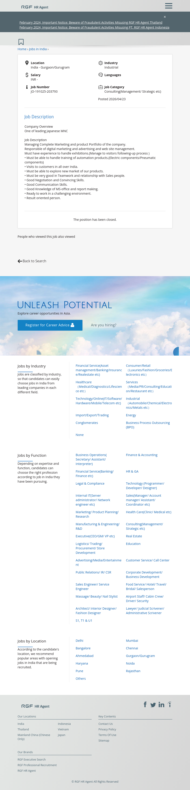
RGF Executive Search (32, 759)
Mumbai (132, 640)
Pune (79, 671)
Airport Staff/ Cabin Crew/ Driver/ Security (144, 598)
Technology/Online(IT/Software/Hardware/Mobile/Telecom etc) (99, 400)
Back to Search (34, 261)
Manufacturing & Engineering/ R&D (98, 526)
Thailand (23, 729)
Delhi (79, 640)
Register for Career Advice (50, 325)
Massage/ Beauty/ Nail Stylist (97, 596)
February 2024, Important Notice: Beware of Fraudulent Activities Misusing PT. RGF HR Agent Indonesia (94, 27)
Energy (131, 415)
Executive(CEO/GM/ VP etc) (95, 536)
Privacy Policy (107, 729)
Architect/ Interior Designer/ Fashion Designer (96, 610)
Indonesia (64, 724)
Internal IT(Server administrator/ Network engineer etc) (93, 500)
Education (133, 544)
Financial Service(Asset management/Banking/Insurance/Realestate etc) (99, 370)
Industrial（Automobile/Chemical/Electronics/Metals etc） (149, 403)
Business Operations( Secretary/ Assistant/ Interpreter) (91, 459)
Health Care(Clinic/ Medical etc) (148, 512)
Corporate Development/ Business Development (144, 574)
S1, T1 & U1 (84, 620)
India (21, 724)
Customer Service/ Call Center (147, 560)
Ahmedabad (85, 656)
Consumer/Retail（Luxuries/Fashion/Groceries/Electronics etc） (149, 370)
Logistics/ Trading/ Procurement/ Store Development (90, 548)
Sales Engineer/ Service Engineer (92, 586)
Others (81, 678)
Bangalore (83, 648)
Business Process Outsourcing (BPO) (148, 425)
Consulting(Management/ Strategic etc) (144, 526)
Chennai (132, 648)
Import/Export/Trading (92, 415)
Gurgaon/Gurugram (140, 656)
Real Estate (134, 536)
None (80, 435)
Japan (61, 735)
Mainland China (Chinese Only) (34, 737)
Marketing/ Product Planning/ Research (97, 514)
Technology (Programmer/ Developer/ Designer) (145, 485)
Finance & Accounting (141, 455)
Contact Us (105, 724)
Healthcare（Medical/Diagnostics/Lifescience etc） (99, 386)
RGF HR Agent (27, 771)
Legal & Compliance (90, 483)
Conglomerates (87, 423)
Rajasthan (133, 671)
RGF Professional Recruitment (37, 765)
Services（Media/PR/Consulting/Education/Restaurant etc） (149, 386)
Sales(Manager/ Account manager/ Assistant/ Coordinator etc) (143, 500)
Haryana (82, 663)
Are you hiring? (103, 325)
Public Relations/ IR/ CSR (93, 572)
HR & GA (132, 471)
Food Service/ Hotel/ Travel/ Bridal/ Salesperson (146, 586)
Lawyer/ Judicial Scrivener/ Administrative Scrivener (145, 610)
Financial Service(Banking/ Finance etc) (95, 473)
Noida (130, 663)
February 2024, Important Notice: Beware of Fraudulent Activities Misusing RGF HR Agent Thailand (90, 22)
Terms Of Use (107, 735)
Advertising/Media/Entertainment (98, 562)
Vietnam (63, 729)
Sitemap (103, 740)
